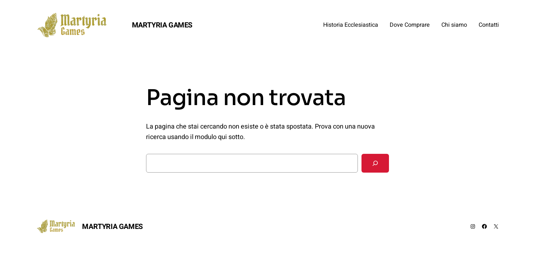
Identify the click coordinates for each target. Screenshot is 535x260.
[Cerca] (375, 163)
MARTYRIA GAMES (162, 25)
